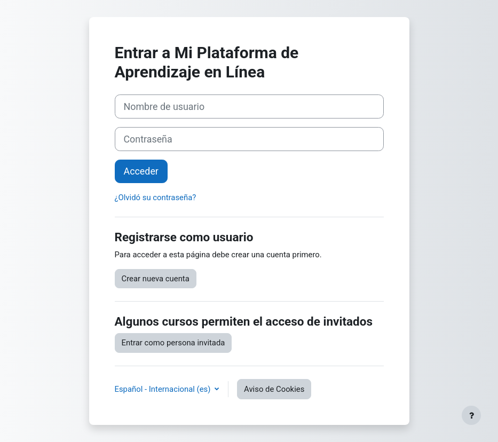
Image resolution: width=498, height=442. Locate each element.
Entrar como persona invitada (173, 343)
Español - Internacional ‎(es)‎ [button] (164, 389)
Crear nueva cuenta (155, 278)
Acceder (141, 171)
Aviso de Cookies (274, 389)
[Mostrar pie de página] (471, 415)
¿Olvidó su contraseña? (155, 197)
